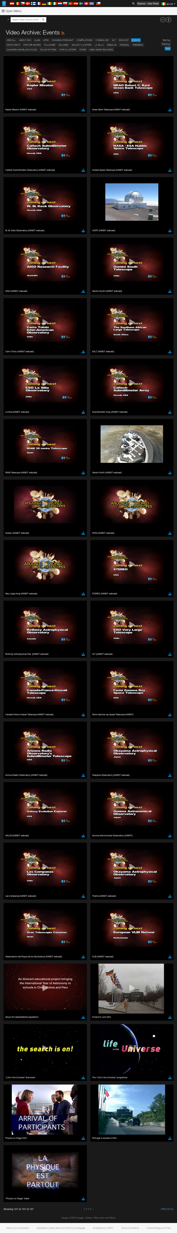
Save (11, 947)
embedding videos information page (80, 824)
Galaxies (63, 45)
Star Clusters (67, 49)
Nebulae (112, 45)
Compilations (84, 40)
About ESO (25, 40)
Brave (13, 882)
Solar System (48, 49)
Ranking (166, 44)
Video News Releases (101, 49)
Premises (138, 45)
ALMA (37, 40)
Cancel (28, 947)
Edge (13, 889)
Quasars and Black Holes (22, 49)
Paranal (124, 45)
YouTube (8, 818)
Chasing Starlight (62, 40)
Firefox (14, 892)
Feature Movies (32, 45)
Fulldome (49, 45)
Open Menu (11, 11)
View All (11, 40)
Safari (13, 895)
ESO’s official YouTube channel (83, 818)
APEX (46, 40)
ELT (114, 40)
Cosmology (102, 40)
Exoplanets (13, 45)
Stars (82, 49)
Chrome (14, 885)
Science (141, 3)
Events (136, 40)
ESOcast (124, 40)
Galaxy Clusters (82, 45)
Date (168, 48)
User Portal (153, 3)
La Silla (99, 45)
